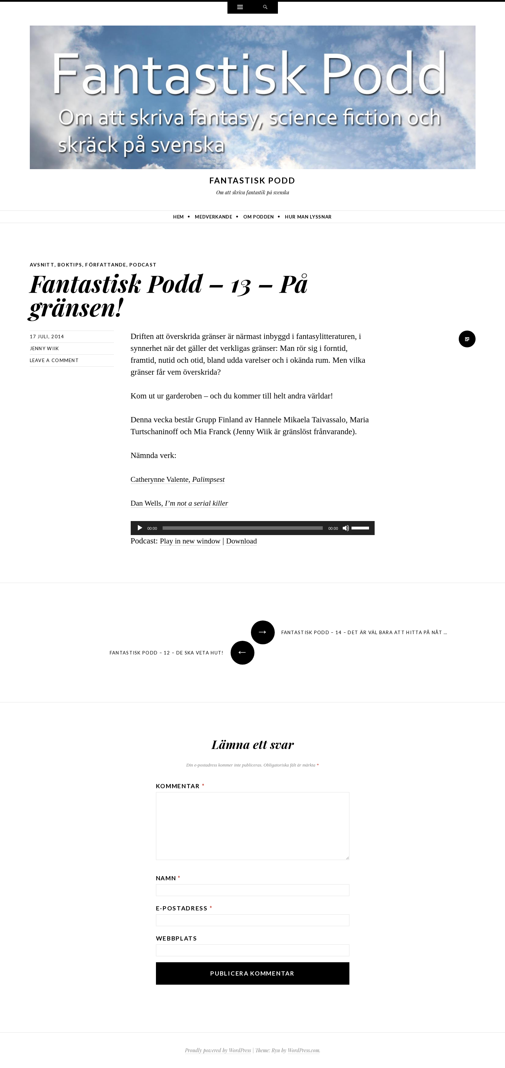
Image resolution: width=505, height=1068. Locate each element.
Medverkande (213, 217)
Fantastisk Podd (252, 180)
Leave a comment (54, 360)
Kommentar (180, 785)
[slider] (243, 527)
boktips (70, 265)
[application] (253, 528)
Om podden (258, 217)
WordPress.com (303, 1050)
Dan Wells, (184, 502)
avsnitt (42, 265)
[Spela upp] (139, 527)
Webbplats (176, 938)
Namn (168, 877)
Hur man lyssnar (308, 217)
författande (107, 265)
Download (248, 540)
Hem (178, 217)
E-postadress (184, 907)
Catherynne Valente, (182, 478)
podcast (145, 265)
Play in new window (193, 540)
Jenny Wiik (44, 348)
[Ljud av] (345, 527)
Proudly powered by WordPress (218, 1050)
